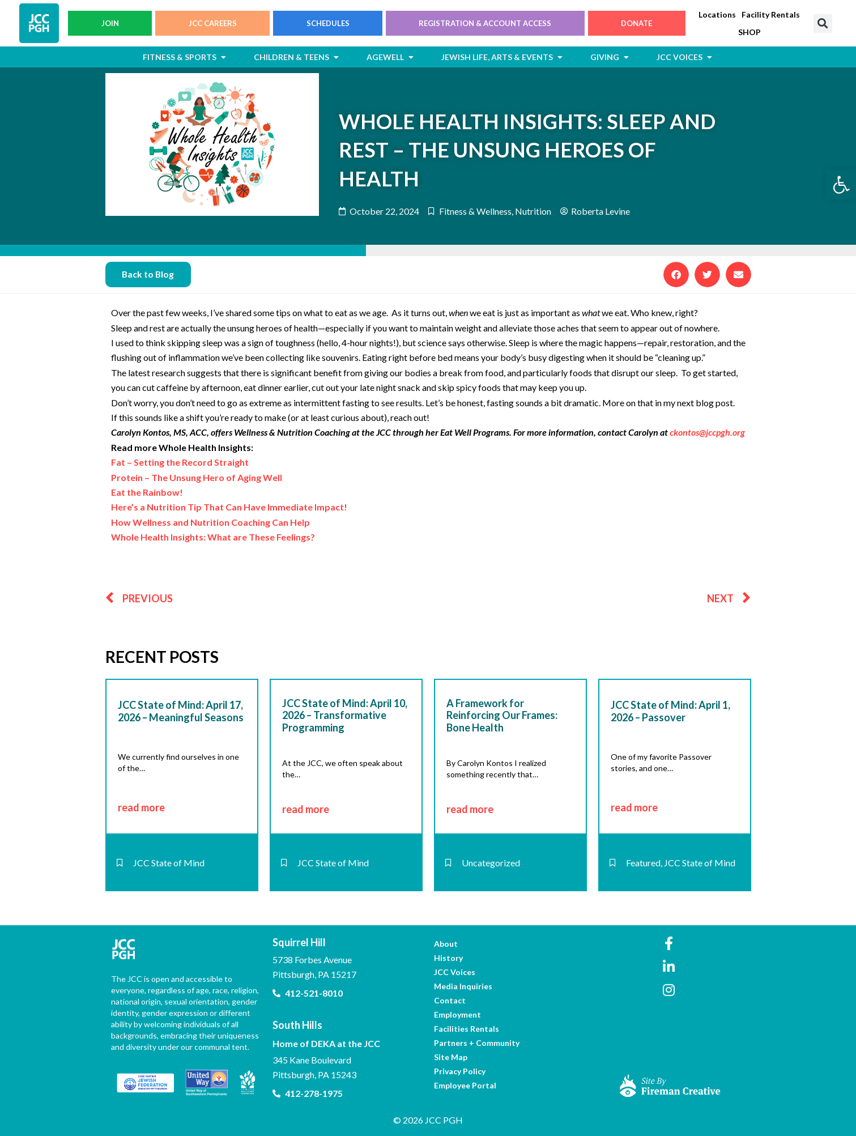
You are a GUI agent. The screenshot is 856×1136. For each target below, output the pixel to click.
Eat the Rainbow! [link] (147, 492)
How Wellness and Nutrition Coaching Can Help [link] (210, 522)
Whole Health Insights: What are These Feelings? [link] (213, 536)
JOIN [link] (110, 23)
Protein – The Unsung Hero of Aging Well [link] (196, 477)
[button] (823, 23)
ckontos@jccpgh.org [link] (707, 432)
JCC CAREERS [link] (213, 23)
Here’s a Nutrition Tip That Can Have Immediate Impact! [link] (229, 507)
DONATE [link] (636, 23)
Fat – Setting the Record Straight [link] (180, 462)
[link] (841, 184)
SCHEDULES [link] (328, 23)
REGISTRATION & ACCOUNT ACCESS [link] (485, 23)
